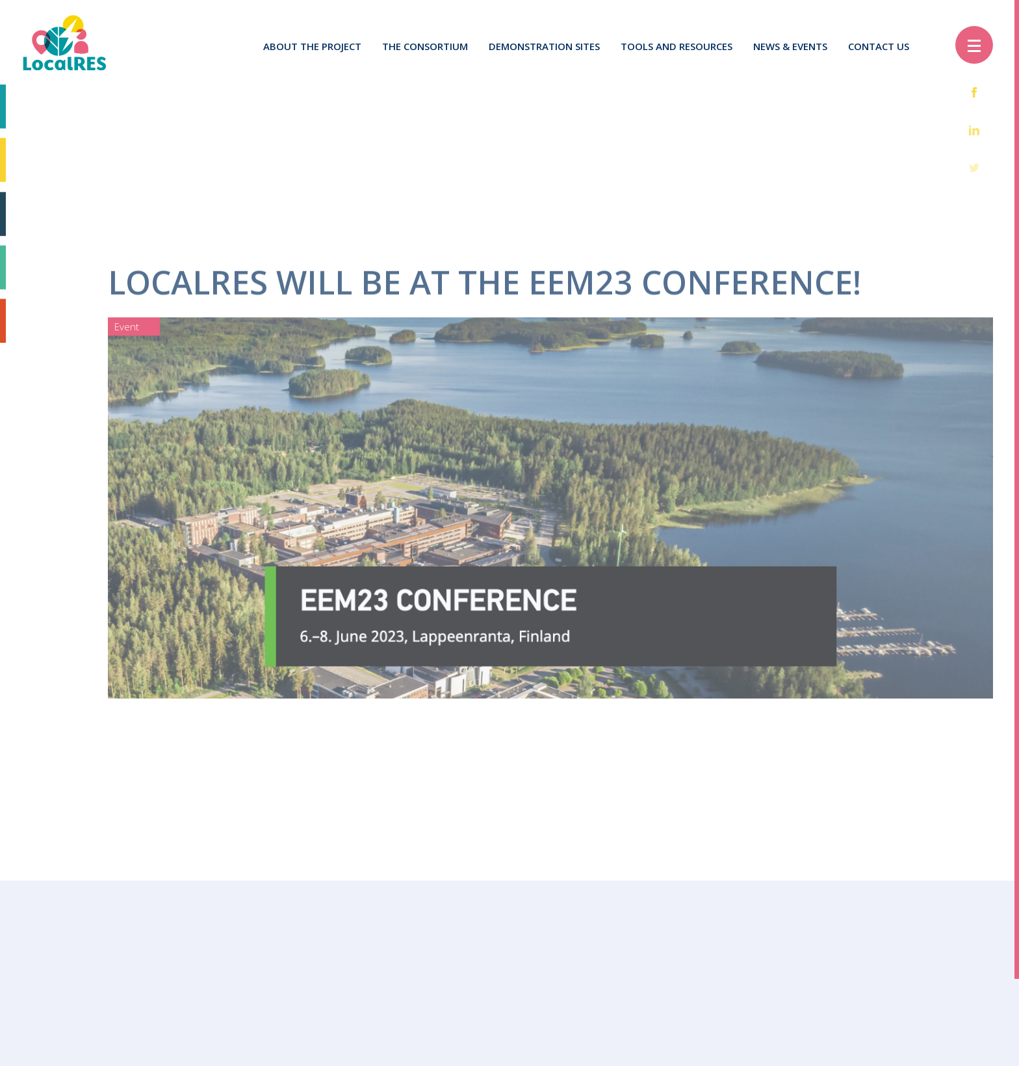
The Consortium (425, 46)
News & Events (790, 46)
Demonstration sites (544, 46)
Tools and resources (676, 46)
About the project (312, 46)
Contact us (878, 46)
